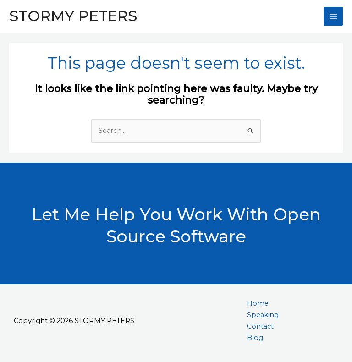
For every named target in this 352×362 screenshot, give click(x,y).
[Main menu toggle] (333, 16)
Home (258, 303)
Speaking (263, 315)
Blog (255, 338)
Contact (260, 326)
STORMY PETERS (73, 16)
